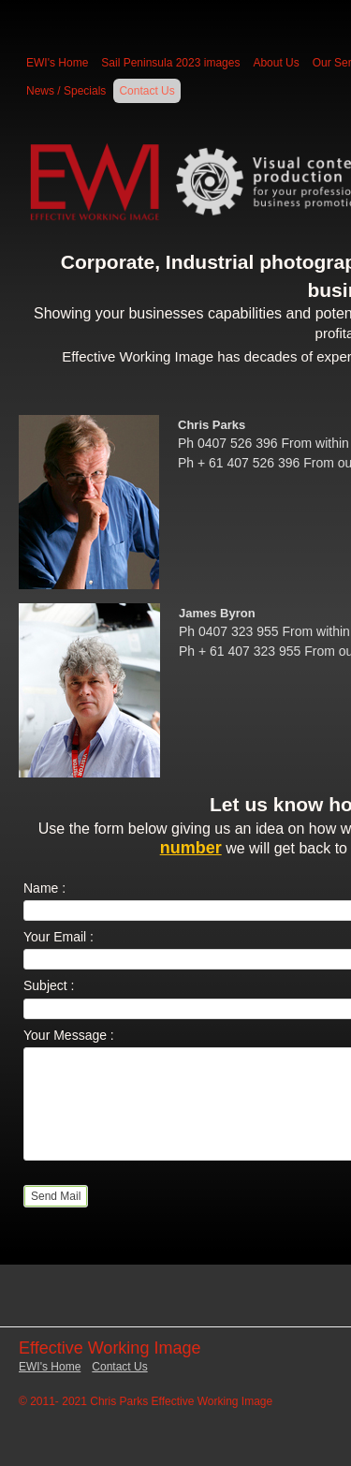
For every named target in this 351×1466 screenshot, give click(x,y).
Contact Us (146, 90)
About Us (276, 62)
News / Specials (66, 90)
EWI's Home (57, 62)
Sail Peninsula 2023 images (170, 62)
